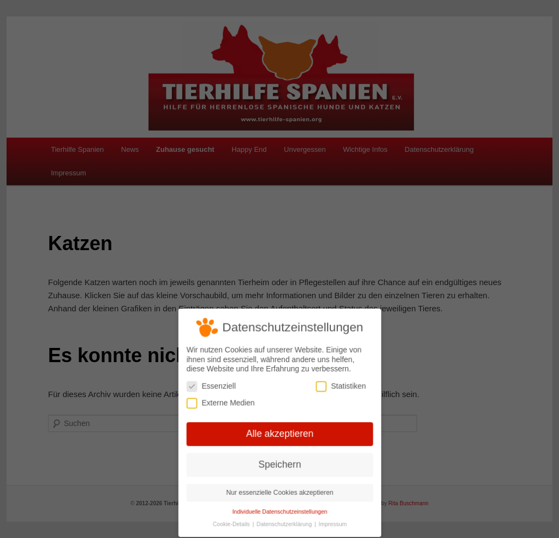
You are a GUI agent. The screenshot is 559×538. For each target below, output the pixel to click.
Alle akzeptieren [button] (279, 433)
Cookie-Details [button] (232, 522)
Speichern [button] (280, 463)
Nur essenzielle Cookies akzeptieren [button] (279, 491)
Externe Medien (221, 403)
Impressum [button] (332, 522)
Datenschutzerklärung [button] (285, 522)
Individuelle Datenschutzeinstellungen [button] (279, 510)
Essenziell (212, 387)
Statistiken (339, 387)
